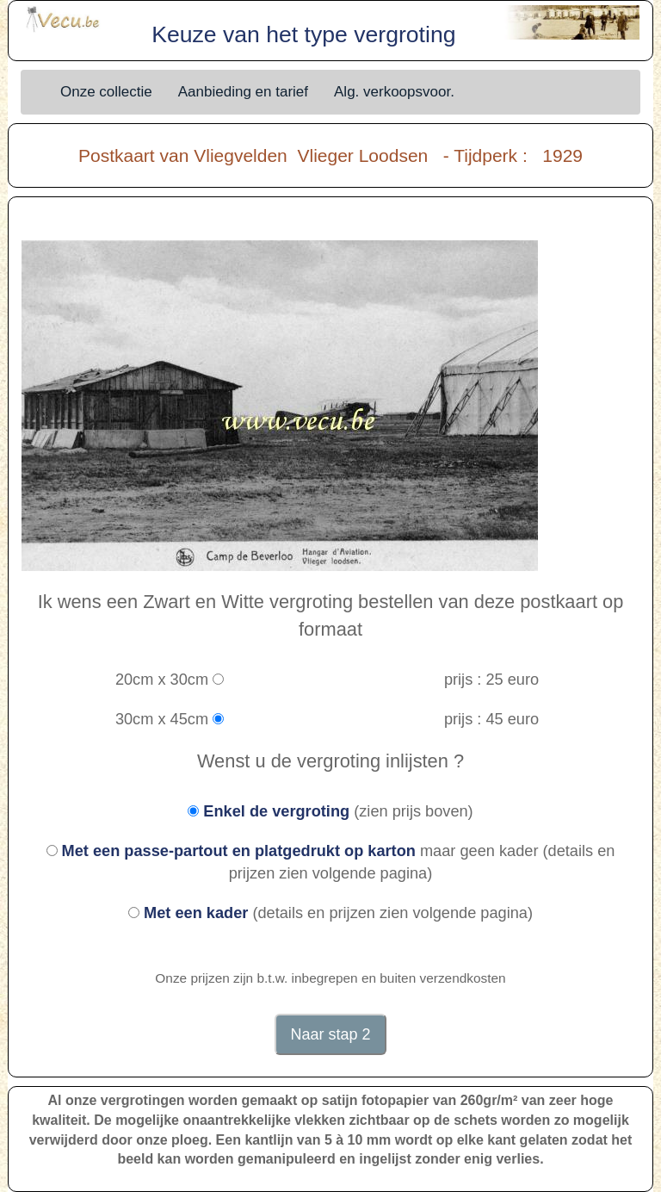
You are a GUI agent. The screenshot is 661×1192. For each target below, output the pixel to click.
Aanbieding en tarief (243, 92)
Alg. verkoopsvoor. (394, 92)
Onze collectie (106, 92)
